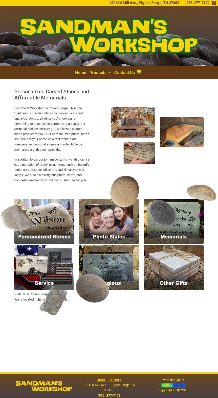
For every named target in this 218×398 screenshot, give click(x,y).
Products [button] (98, 72)
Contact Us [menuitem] (124, 72)
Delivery (114, 380)
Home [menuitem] (80, 72)
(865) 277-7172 (109, 395)
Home (101, 380)
